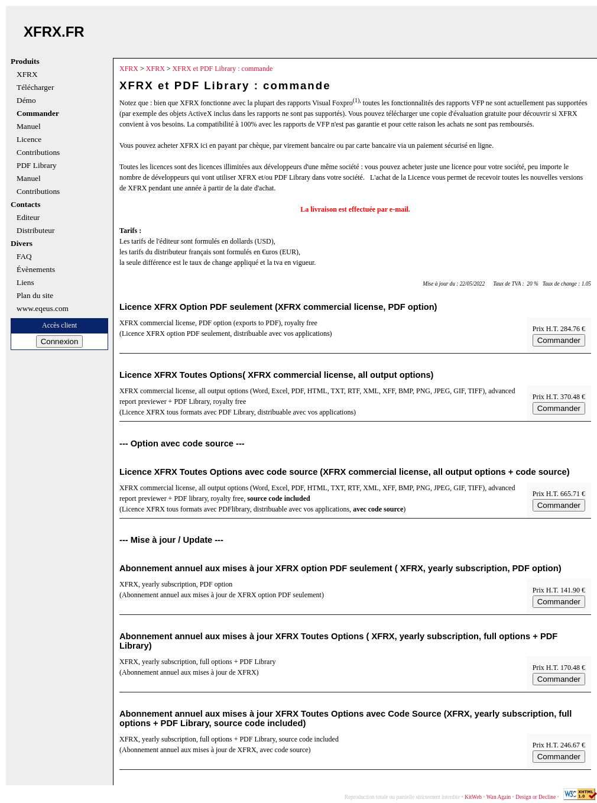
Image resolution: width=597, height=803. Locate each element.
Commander (38, 113)
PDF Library (37, 165)
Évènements (36, 269)
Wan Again (498, 797)
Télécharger (35, 87)
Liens (25, 282)
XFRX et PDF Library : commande (223, 68)
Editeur (28, 217)
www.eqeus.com (43, 308)
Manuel (29, 126)
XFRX (27, 74)
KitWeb (473, 797)
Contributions (38, 152)
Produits (25, 61)
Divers (22, 243)
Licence (29, 139)
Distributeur (35, 230)
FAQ (24, 256)
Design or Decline (535, 797)
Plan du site (35, 295)
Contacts (25, 204)
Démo (26, 100)
